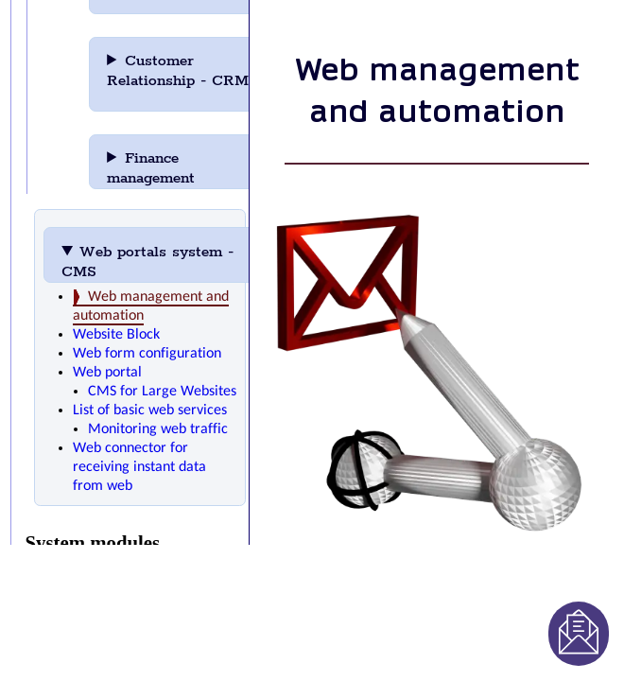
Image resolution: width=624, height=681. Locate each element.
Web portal (107, 372)
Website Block (116, 334)
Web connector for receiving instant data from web (139, 467)
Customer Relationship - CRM (178, 78)
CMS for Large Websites (162, 391)
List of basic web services (150, 410)
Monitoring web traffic (158, 429)
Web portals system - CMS (147, 262)
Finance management (177, 168)
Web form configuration (147, 353)
